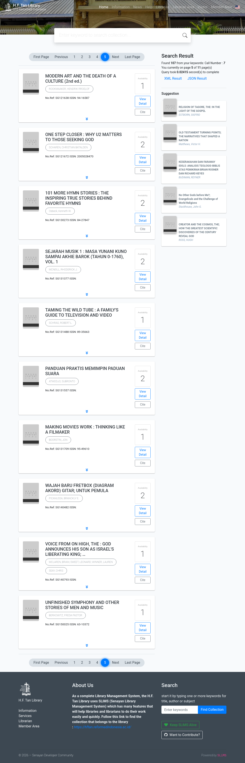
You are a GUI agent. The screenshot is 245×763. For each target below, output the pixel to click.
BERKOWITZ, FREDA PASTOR (65, 615)
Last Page (132, 57)
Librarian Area (183, 7)
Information (121, 7)
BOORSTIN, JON (58, 439)
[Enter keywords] (179, 710)
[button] (87, 118)
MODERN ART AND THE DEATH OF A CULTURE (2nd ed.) (80, 78)
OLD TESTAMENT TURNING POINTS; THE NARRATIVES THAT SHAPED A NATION (200, 136)
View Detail (143, 101)
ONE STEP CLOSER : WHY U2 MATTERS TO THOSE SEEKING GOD (83, 137)
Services (25, 716)
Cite (142, 112)
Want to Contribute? (182, 735)
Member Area (221, 7)
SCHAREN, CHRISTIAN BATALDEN (68, 147)
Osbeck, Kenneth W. (60, 211)
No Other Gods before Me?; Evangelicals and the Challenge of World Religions (198, 199)
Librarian (162, 7)
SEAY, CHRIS (56, 570)
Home (103, 7)
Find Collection (212, 710)
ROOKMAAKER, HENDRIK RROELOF (69, 88)
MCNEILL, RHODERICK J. (63, 269)
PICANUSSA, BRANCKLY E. (64, 498)
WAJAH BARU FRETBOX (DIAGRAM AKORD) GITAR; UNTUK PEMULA (79, 488)
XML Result (173, 78)
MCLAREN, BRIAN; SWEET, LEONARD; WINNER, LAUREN (81, 562)
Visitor (203, 7)
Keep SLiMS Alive (180, 725)
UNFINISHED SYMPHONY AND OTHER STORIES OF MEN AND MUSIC (82, 605)
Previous (61, 57)
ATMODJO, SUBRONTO (62, 381)
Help (149, 7)
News (137, 7)
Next (115, 57)
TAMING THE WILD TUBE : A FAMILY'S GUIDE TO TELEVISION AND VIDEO (82, 312)
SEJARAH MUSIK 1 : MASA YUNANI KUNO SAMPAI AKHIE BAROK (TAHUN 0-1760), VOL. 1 (86, 256)
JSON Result (197, 78)
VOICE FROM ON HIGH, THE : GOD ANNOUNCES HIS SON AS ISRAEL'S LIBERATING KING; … (79, 549)
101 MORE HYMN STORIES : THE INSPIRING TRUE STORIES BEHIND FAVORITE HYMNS (79, 198)
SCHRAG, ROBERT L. (60, 322)
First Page (41, 57)
